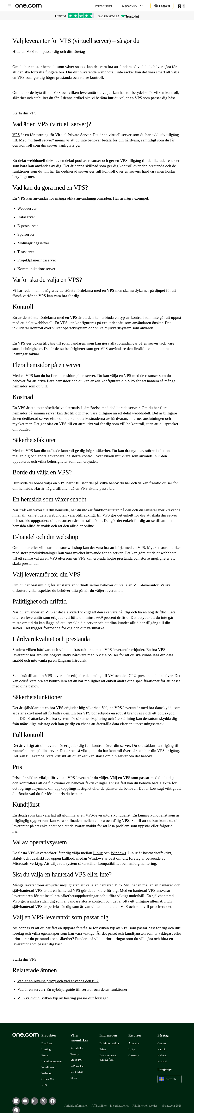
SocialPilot (76, 1048)
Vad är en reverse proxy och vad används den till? (58, 981)
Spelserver (26, 234)
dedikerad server (74, 171)
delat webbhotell (31, 160)
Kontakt (162, 1061)
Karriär (162, 1049)
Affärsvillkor (99, 1105)
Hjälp (131, 1049)
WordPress (47, 1067)
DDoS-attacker (32, 718)
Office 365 (47, 1079)
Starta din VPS (24, 113)
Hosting (46, 1049)
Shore (73, 1078)
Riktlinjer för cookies (145, 1105)
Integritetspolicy (119, 1105)
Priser (102, 1049)
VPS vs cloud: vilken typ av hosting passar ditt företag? (62, 998)
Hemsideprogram (51, 1061)
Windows (118, 853)
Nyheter (162, 1055)
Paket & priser (103, 5)
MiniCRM (76, 1060)
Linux (98, 853)
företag (18, 933)
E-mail (45, 1055)
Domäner (46, 1043)
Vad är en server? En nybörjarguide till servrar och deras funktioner (72, 989)
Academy (134, 1043)
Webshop (46, 1073)
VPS (16, 135)
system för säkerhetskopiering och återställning (96, 718)
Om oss (162, 1043)
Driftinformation (109, 1043)
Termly (74, 1054)
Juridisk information (76, 1105)
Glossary (133, 1055)
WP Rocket (77, 1066)
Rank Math (77, 1072)
